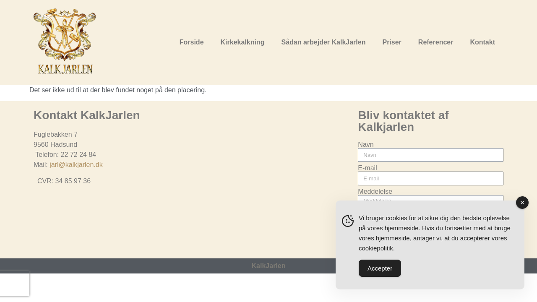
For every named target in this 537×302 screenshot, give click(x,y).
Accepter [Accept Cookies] (380, 268)
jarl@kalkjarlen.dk (76, 164)
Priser (391, 42)
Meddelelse (375, 191)
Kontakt (482, 42)
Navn (365, 144)
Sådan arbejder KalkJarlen (323, 42)
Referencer (436, 42)
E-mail (367, 168)
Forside (192, 42)
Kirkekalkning (243, 42)
